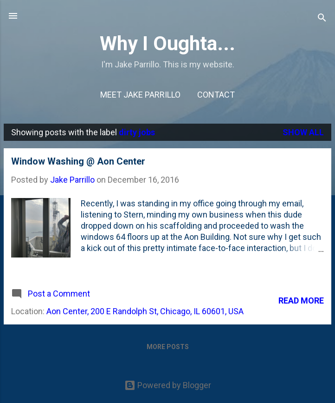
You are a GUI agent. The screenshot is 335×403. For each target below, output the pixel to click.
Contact (216, 94)
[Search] (322, 19)
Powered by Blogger (167, 385)
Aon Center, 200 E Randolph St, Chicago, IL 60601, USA (145, 311)
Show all (303, 132)
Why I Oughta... (167, 43)
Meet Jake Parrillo (140, 94)
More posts (168, 346)
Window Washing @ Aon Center (78, 161)
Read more (301, 300)
